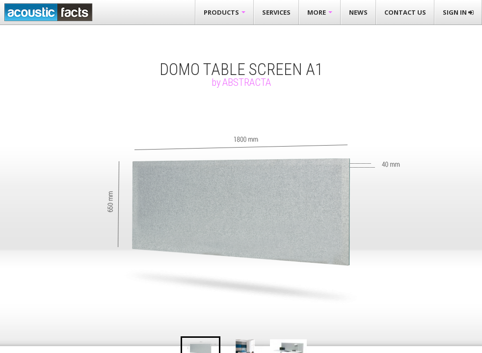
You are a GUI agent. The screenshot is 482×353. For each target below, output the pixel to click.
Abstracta (246, 82)
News (358, 12)
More (319, 12)
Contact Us (405, 12)
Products (224, 12)
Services (276, 12)
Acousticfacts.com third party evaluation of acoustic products (48, 12)
